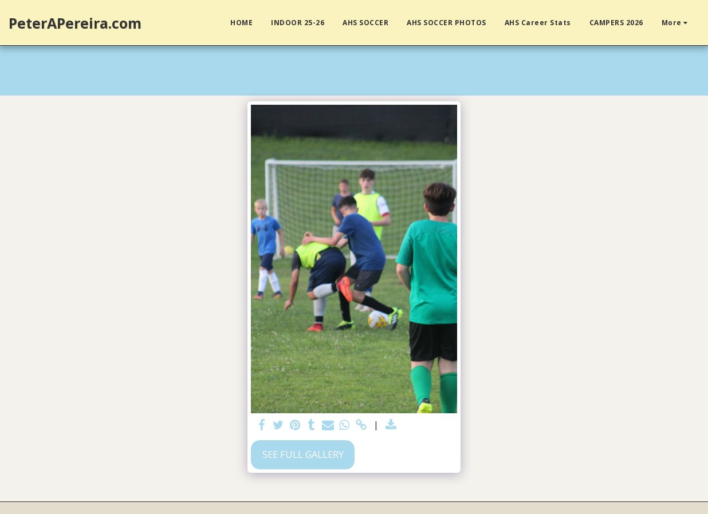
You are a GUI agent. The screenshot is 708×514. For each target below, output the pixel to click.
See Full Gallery (303, 454)
